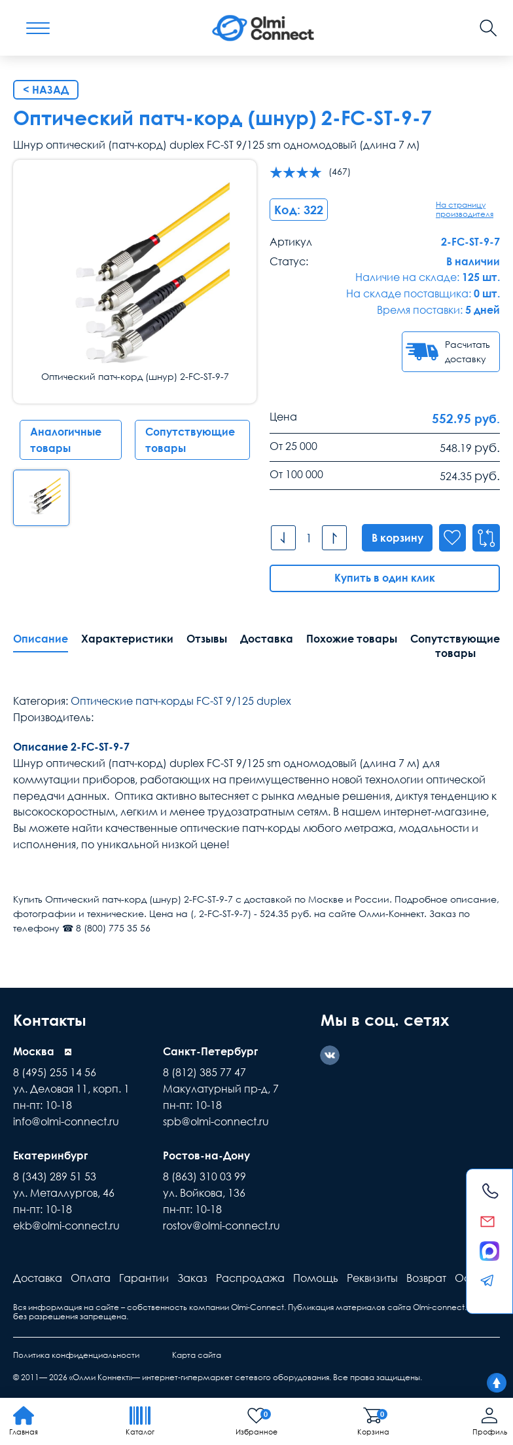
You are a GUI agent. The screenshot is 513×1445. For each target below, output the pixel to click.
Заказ (192, 1278)
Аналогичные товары (65, 440)
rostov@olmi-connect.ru (221, 1225)
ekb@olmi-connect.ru (66, 1225)
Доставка (266, 638)
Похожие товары (351, 638)
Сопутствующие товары (190, 440)
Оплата (91, 1278)
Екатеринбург (50, 1155)
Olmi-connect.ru (443, 1307)
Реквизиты (372, 1278)
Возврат (426, 1278)
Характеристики (127, 638)
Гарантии (144, 1278)
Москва (33, 1051)
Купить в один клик (384, 578)
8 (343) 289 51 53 (54, 1176)
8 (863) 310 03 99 (204, 1176)
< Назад (46, 89)
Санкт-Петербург (210, 1051)
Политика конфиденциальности (76, 1355)
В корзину (396, 537)
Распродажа (250, 1278)
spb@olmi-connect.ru (216, 1121)
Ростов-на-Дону (206, 1155)
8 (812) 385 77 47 (204, 1072)
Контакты (51, 1019)
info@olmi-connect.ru (66, 1121)
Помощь (315, 1278)
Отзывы (206, 638)
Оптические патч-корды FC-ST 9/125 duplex (181, 700)
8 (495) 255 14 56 (54, 1072)
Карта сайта (196, 1355)
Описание (40, 638)
